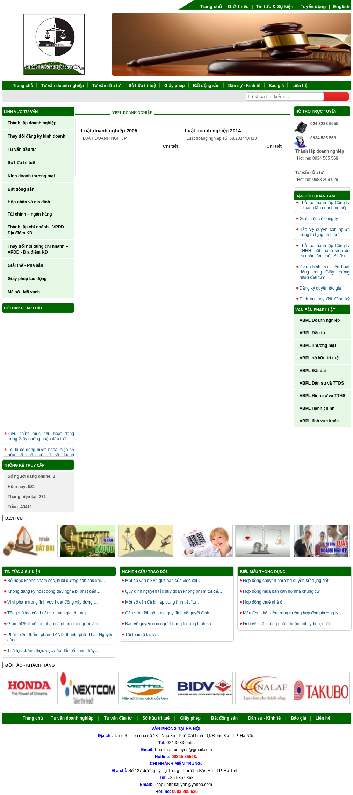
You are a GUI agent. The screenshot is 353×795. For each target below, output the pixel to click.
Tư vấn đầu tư (106, 85)
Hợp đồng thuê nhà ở (262, 602)
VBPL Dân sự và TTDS (322, 383)
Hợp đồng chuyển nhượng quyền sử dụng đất (285, 580)
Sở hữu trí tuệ (142, 85)
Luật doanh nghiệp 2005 (109, 130)
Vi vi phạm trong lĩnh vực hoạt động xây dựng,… (52, 602)
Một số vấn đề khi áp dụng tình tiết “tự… (163, 602)
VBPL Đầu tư (312, 332)
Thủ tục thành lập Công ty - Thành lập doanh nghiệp (325, 205)
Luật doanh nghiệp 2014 (213, 130)
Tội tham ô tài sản (142, 634)
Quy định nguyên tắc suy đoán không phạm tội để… (173, 591)
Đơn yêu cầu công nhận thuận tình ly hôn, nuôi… (288, 623)
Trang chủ (211, 6)
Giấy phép (174, 85)
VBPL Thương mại (318, 345)
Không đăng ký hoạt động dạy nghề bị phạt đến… (54, 591)
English (341, 6)
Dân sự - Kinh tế (244, 85)
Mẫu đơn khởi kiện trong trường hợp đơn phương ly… (293, 613)
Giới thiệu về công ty (319, 218)
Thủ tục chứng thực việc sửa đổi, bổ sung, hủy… (53, 650)
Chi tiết (170, 146)
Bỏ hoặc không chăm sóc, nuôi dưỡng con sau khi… (56, 580)
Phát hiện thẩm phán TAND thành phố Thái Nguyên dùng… (60, 637)
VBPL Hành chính (317, 408)
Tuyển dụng (313, 6)
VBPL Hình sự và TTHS (322, 395)
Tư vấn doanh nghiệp (62, 85)
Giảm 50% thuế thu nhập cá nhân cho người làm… (54, 623)
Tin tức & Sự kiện (274, 6)
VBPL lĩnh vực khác (319, 420)
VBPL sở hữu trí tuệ (319, 358)
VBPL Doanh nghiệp (132, 113)
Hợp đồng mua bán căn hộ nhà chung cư (281, 591)
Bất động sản (206, 85)
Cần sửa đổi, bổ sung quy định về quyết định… (169, 613)
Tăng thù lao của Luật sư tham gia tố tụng (46, 613)
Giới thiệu (238, 6)
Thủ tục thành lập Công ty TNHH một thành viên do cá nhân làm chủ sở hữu (325, 250)
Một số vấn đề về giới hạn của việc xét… (163, 580)
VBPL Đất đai (313, 370)
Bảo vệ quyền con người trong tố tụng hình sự (325, 232)
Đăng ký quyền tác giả (320, 288)
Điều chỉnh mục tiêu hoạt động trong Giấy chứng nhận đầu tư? (41, 438)
